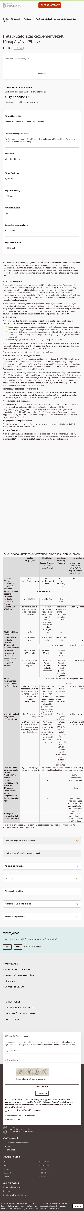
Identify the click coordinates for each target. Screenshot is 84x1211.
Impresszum (10, 1191)
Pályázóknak (15, 19)
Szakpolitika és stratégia (21, 1008)
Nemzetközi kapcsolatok (20, 1014)
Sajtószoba (13, 1019)
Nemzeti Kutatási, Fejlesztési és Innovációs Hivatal (34, 1129)
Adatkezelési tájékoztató (15, 1195)
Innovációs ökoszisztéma (19, 975)
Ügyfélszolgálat (14, 987)
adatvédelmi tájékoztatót (21, 1110)
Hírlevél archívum (14, 1120)
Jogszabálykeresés (13, 1187)
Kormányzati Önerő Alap (19, 970)
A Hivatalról (13, 1002)
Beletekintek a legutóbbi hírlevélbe (21, 1115)
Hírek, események (14, 981)
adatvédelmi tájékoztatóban (47, 1206)
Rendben (77, 1206)
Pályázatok (28, 19)
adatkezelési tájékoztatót (15, 1107)
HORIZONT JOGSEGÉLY (50, 5)
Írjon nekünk (10, 1150)
